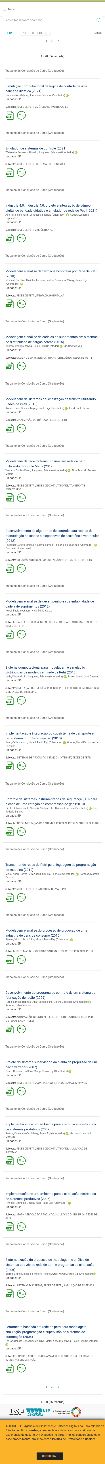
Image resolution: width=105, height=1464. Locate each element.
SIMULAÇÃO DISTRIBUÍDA (31, 688)
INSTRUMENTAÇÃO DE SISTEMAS (35, 823)
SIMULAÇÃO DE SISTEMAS (20, 691)
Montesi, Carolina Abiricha (20, 280)
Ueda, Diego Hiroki (15, 676)
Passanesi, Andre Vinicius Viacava (24, 544)
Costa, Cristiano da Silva (19, 1071)
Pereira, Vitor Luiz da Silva (19, 939)
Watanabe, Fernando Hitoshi (21, 152)
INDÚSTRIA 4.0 (44, 229)
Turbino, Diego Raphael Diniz (21, 1001)
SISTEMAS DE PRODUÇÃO (31, 757)
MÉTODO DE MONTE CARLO (52, 106)
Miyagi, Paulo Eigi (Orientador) (42, 346)
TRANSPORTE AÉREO (60, 357)
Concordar (49, 1456)
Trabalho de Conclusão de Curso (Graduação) (34, 70)
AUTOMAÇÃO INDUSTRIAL (31, 1017)
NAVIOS (82, 1082)
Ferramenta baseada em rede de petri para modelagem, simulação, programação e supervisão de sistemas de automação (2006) (46, 1332)
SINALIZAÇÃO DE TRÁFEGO (32, 419)
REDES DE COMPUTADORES (52, 485)
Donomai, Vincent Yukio (18, 548)
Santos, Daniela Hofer (17, 1133)
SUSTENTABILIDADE (59, 622)
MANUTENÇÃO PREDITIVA (58, 560)
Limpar (98, 32)
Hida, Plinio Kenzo (42, 610)
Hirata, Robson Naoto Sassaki (22, 808)
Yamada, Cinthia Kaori (17, 470)
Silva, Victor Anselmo (51, 1341)
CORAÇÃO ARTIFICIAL (28, 560)
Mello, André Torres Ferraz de (21, 873)
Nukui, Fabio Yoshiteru (18, 610)
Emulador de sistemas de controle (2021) (35, 148)
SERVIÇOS (53, 757)
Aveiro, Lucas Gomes (17, 408)
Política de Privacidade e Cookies (74, 1439)
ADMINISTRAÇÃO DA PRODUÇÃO (35, 1214)
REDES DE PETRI (25, 106)
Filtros (10, 33)
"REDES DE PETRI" (35, 33)
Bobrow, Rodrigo (14, 346)
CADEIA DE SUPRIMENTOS (31, 357)
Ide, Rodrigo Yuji (73, 346)
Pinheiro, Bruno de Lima (18, 1202)
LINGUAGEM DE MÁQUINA (51, 889)
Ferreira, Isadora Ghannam (51, 280)
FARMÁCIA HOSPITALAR (50, 295)
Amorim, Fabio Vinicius (18, 1005)
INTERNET (65, 757)
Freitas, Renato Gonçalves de (21, 1341)
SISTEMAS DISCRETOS (85, 622)
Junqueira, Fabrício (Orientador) (47, 95)
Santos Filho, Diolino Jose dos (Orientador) (69, 544)
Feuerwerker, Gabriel (16, 95)
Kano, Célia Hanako (16, 742)
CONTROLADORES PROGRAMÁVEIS (56, 1082)
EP (19, 99)
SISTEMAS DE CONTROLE (51, 164)
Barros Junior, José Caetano (83, 676)
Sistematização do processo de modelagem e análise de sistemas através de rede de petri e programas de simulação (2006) (49, 1264)
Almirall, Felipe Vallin (17, 214)
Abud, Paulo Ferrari (79, 408)
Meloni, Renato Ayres (46, 1273)
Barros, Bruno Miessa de (19, 1273)
